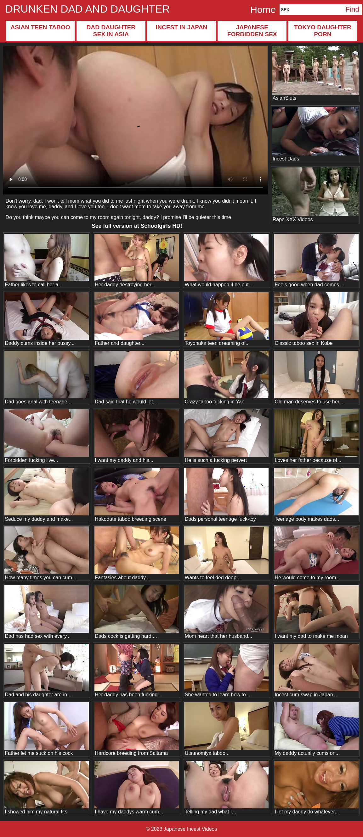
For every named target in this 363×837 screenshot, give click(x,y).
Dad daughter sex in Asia (110, 30)
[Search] (311, 9)
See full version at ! (137, 226)
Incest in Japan (181, 27)
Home (263, 9)
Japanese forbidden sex (252, 30)
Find (352, 9)
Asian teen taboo (40, 27)
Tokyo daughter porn (322, 30)
